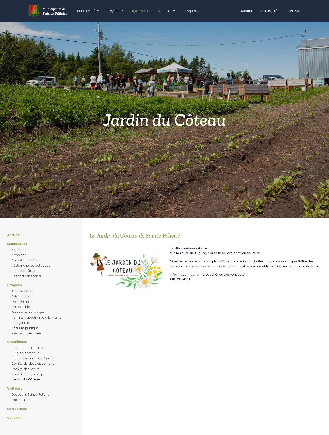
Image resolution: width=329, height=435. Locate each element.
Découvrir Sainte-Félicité (30, 390)
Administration (22, 287)
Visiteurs (166, 11)
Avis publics (20, 292)
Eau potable (20, 303)
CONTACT (293, 11)
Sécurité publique (25, 324)
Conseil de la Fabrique (28, 370)
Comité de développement (32, 360)
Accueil (13, 231)
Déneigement (21, 298)
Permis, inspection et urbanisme (36, 314)
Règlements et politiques (30, 262)
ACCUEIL (247, 11)
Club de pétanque (25, 349)
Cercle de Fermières (27, 344)
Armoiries (18, 251)
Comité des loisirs (25, 365)
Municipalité (88, 11)
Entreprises (190, 11)
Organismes (140, 11)
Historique (19, 246)
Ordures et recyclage (27, 308)
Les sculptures (22, 396)
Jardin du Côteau (25, 375)
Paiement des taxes (26, 329)
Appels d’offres (23, 267)
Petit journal (20, 319)
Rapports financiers (26, 272)
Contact (14, 414)
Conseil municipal (24, 256)
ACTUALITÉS (270, 11)
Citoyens (114, 11)
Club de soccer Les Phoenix (33, 354)
